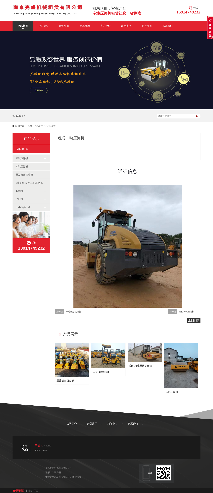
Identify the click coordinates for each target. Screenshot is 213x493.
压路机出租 (22, 149)
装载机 (19, 191)
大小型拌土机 (23, 207)
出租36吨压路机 (186, 311)
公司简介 (44, 25)
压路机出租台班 (24, 174)
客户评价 (106, 25)
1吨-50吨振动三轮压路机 (29, 182)
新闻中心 (64, 25)
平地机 (19, 199)
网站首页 (23, 25)
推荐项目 (147, 25)
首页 (30, 126)
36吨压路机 (50, 126)
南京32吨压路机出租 (140, 365)
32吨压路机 (22, 158)
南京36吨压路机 (101, 372)
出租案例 (126, 25)
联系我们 (168, 25)
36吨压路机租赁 (73, 311)
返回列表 (194, 320)
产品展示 (85, 25)
